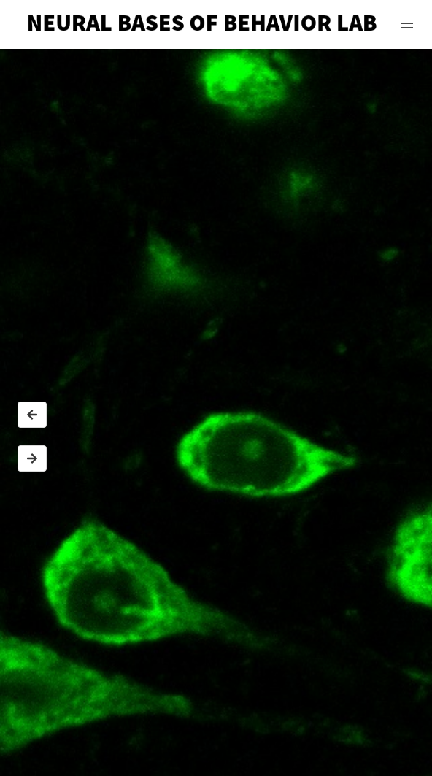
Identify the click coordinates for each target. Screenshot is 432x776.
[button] (407, 24)
